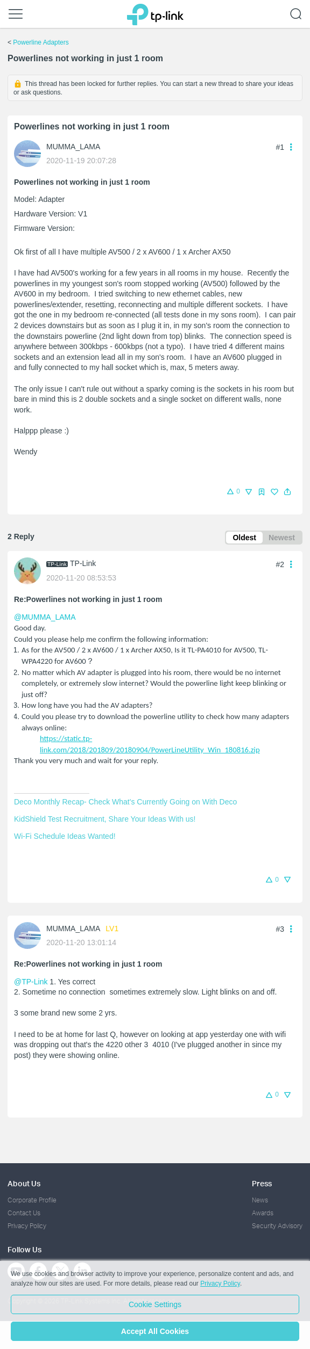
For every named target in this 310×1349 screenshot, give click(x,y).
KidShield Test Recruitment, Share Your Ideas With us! (104, 819)
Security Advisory (277, 1226)
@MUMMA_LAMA (44, 617)
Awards (262, 1213)
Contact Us (24, 1213)
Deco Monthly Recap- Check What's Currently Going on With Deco (125, 801)
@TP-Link (30, 981)
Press (262, 1183)
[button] (287, 492)
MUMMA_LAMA (73, 146)
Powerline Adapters (40, 42)
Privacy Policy (27, 1226)
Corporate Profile (32, 1200)
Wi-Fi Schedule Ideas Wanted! (65, 836)
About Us (24, 1183)
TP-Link (83, 563)
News (260, 1200)
